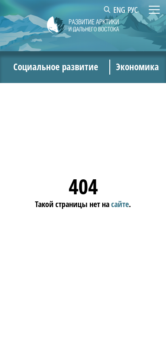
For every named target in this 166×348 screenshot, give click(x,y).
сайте (120, 203)
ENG (119, 9)
